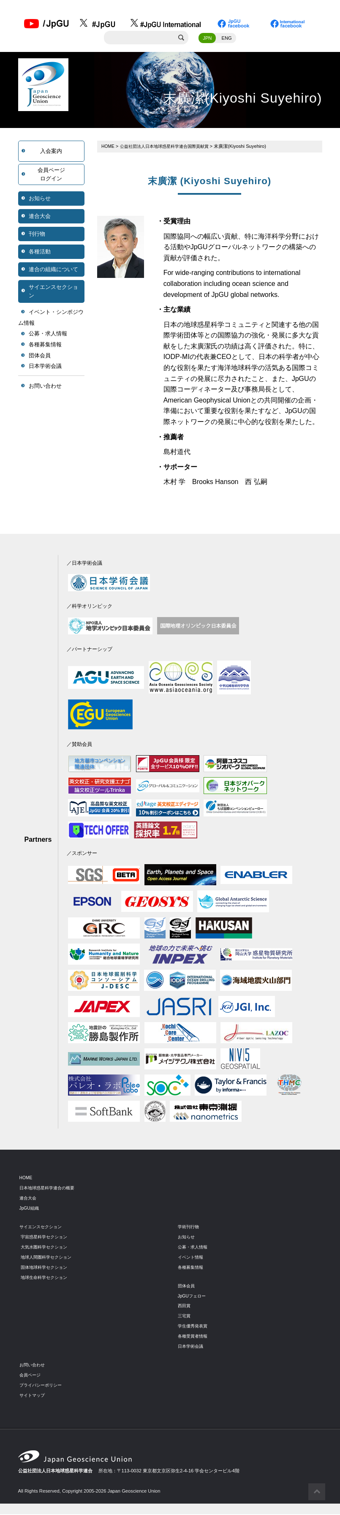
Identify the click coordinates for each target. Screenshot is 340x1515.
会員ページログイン (51, 175)
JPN (207, 39)
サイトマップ (33, 1396)
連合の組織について (53, 270)
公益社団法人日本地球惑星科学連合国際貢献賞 (169, 147)
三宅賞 (185, 1316)
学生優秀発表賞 (194, 1327)
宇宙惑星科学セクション (46, 1237)
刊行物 (37, 235)
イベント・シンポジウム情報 (51, 318)
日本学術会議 (45, 367)
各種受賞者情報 (194, 1337)
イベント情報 (192, 1258)
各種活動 (40, 253)
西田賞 (185, 1306)
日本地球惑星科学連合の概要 (49, 1188)
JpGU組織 (30, 1209)
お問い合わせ (45, 387)
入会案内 (51, 152)
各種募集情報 (45, 346)
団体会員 (40, 357)
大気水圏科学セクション (46, 1248)
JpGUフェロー (193, 1296)
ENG (227, 39)
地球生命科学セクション (46, 1278)
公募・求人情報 (48, 335)
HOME (108, 147)
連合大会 (40, 217)
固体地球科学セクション (46, 1268)
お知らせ (40, 199)
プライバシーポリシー (42, 1386)
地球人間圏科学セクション (48, 1258)
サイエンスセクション (53, 292)
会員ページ (31, 1376)
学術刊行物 (189, 1227)
